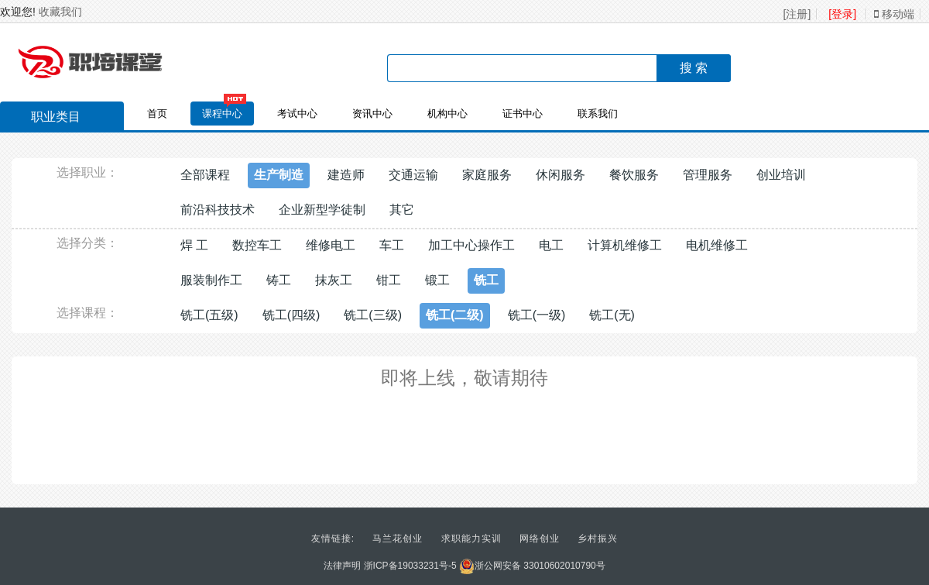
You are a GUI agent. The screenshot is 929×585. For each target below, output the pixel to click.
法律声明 (342, 565)
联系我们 (598, 113)
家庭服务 (487, 174)
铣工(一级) (537, 315)
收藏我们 (60, 11)
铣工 (486, 280)
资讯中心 (372, 113)
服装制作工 (211, 280)
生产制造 (278, 174)
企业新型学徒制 (322, 209)
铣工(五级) (209, 315)
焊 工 (194, 245)
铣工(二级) (455, 315)
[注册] (797, 14)
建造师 (346, 174)
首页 (157, 113)
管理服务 (707, 174)
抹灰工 (333, 280)
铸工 (278, 280)
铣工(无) (612, 315)
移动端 (894, 14)
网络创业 (539, 538)
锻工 (437, 280)
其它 (401, 209)
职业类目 (48, 118)
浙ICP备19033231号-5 (410, 565)
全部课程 (205, 174)
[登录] (842, 14)
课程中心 (222, 113)
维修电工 (330, 245)
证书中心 (522, 113)
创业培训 (781, 174)
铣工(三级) (373, 315)
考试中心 (297, 113)
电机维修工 (717, 245)
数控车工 (257, 245)
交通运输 (413, 174)
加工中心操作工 (471, 245)
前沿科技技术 (217, 209)
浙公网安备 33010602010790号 (532, 565)
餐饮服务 (634, 174)
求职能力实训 (471, 538)
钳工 (388, 280)
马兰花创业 (397, 538)
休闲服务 (560, 174)
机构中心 (447, 113)
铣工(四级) (291, 315)
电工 (551, 245)
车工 (391, 245)
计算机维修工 (625, 245)
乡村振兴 (598, 538)
